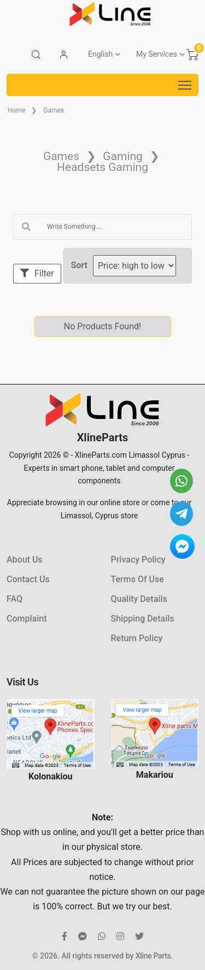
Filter (37, 273)
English (100, 54)
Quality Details (139, 599)
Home (16, 110)
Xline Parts (153, 955)
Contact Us (28, 579)
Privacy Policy (138, 559)
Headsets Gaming (102, 167)
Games (53, 110)
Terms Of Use (137, 579)
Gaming (123, 156)
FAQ (14, 599)
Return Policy (137, 638)
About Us (25, 559)
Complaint (26, 618)
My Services (156, 54)
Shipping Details (142, 618)
